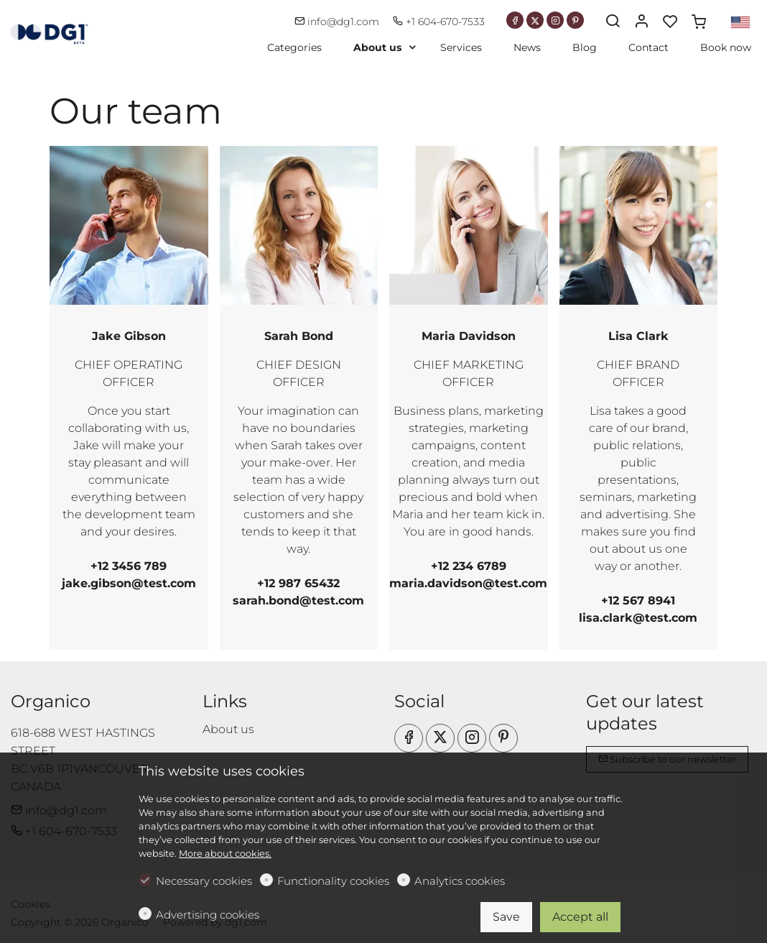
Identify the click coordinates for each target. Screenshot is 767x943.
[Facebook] (515, 20)
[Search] (612, 22)
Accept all (580, 917)
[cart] (698, 22)
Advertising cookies (207, 914)
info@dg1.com (338, 21)
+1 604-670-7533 (439, 21)
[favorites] (670, 22)
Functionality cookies (333, 881)
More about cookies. (225, 853)
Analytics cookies (459, 881)
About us (228, 729)
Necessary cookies (204, 881)
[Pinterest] (575, 20)
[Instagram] (555, 20)
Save (506, 917)
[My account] (641, 22)
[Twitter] (535, 20)
